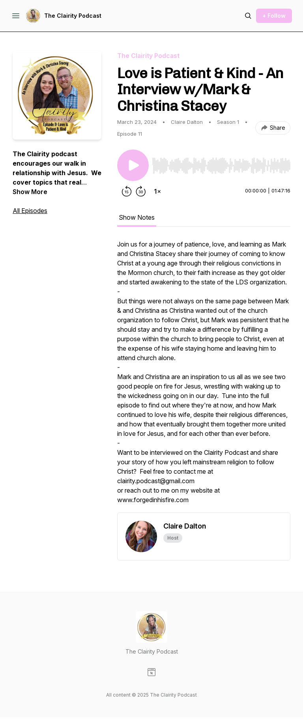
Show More (30, 192)
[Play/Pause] (133, 165)
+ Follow (274, 15)
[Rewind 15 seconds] (126, 191)
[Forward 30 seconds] (140, 191)
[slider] (221, 165)
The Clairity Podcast (72, 15)
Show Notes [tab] (137, 217)
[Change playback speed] (157, 191)
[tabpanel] (203, 375)
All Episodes (30, 211)
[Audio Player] (221, 163)
